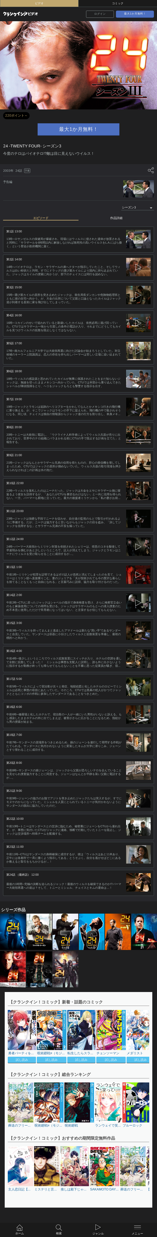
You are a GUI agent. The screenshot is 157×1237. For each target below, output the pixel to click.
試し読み (22, 1060)
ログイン (100, 14)
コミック (117, 3)
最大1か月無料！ (135, 14)
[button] (139, 1037)
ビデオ (39, 3)
